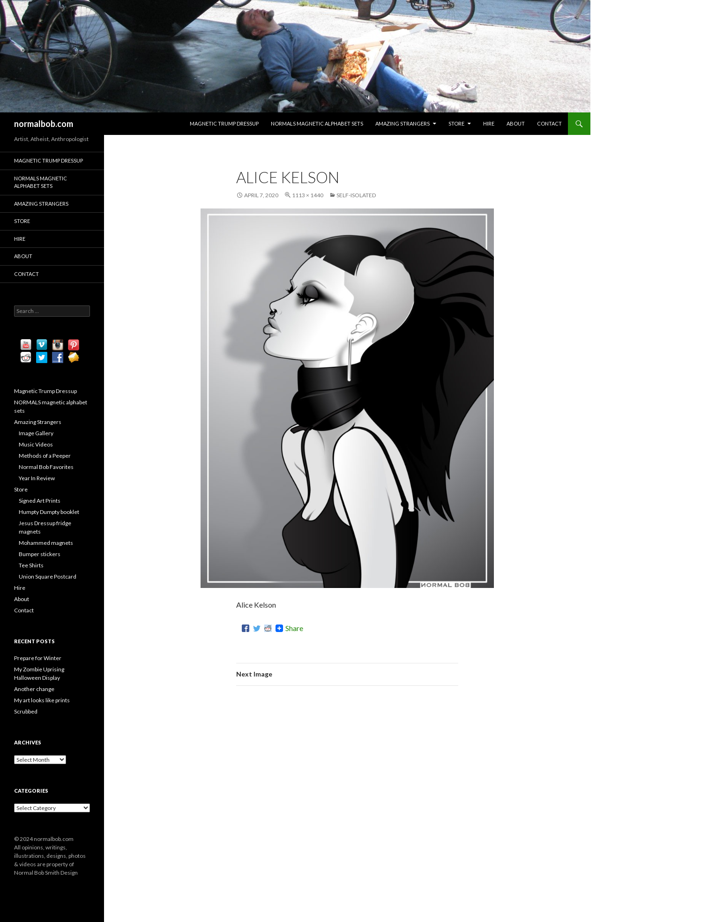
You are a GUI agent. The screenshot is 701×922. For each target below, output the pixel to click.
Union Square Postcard (47, 576)
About (516, 123)
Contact (549, 123)
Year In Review (37, 478)
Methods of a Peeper (45, 455)
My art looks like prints (42, 700)
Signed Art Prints (39, 500)
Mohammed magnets (46, 542)
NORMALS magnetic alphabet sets (317, 123)
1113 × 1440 (307, 195)
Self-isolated (356, 195)
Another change (34, 688)
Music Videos (36, 444)
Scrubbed (25, 711)
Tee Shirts (31, 565)
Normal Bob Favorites (46, 466)
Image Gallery (36, 433)
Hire (488, 123)
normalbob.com (43, 124)
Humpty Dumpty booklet (49, 511)
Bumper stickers (39, 554)
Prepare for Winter (37, 658)
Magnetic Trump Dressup (224, 123)
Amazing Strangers (402, 123)
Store (456, 123)
